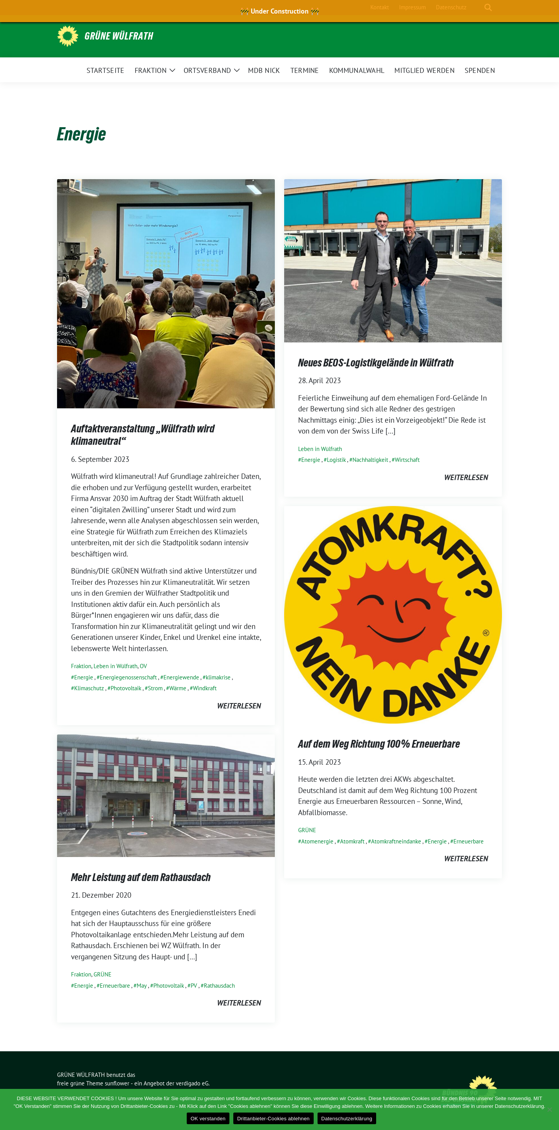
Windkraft (205, 688)
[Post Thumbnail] (166, 292)
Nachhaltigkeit (370, 459)
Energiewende (181, 677)
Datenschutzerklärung (346, 1118)
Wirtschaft (407, 459)
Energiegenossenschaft (128, 677)
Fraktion (81, 666)
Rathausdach (219, 985)
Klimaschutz (89, 688)
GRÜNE (307, 830)
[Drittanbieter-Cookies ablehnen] (549, 1109)
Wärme (177, 688)
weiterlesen (239, 705)
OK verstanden (208, 1118)
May (142, 985)
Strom (155, 688)
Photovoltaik (126, 688)
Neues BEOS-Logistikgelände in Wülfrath (376, 362)
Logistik (336, 459)
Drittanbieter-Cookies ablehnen (273, 1118)
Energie (83, 677)
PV (194, 985)
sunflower (117, 1083)
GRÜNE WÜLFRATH (119, 36)
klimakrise (218, 677)
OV (143, 666)
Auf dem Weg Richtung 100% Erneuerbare (379, 744)
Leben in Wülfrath (115, 666)
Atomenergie (317, 841)
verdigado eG (192, 1083)
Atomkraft (352, 841)
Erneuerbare (468, 841)
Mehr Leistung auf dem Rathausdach (141, 877)
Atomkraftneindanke (396, 841)
